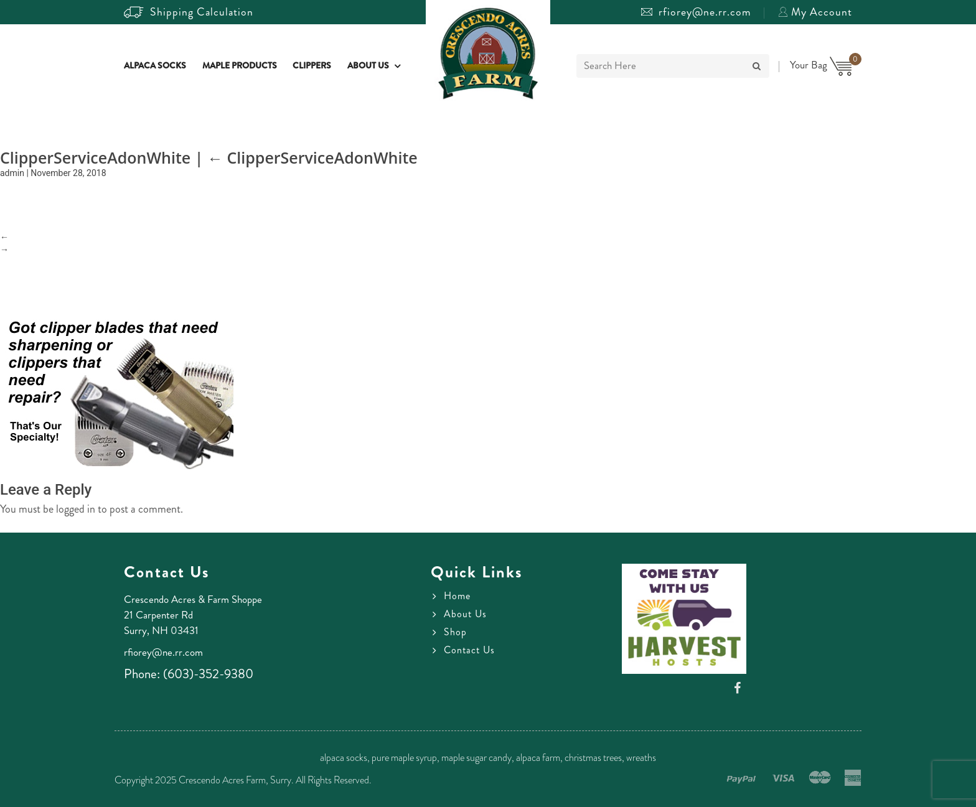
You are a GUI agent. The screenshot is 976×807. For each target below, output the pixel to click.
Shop (455, 632)
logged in (75, 509)
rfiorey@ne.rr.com (696, 12)
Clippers (312, 66)
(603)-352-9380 (208, 674)
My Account (815, 12)
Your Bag (821, 64)
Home (457, 596)
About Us (368, 66)
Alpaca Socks (155, 66)
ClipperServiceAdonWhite (312, 157)
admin (12, 173)
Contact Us (469, 650)
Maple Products (239, 66)
